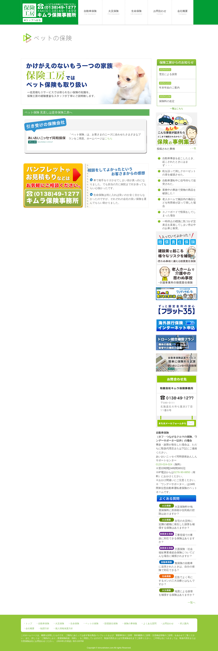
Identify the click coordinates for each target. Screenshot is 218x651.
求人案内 (184, 623)
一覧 (194, 148)
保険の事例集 (130, 623)
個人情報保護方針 (64, 628)
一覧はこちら (176, 108)
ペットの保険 (91, 623)
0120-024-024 (164, 464)
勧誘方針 (44, 628)
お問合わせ (168, 623)
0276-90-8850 (182, 472)
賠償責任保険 (111, 623)
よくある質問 (149, 623)
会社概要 (30, 628)
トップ (29, 623)
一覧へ (191, 602)
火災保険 (59, 623)
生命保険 (74, 623)
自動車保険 (43, 623)
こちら (108, 138)
